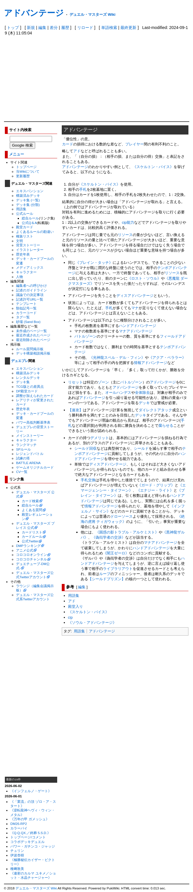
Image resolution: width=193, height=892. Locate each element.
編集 (42, 27)
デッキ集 (23, 382)
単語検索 (109, 27)
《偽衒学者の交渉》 (108, 537)
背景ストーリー (28, 245)
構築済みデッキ (28, 195)
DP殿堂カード (27, 391)
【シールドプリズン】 (106, 579)
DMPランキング (28, 546)
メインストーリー (29, 435)
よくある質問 (32, 510)
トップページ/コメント (27, 837)
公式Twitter (30, 541)
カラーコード (26, 313)
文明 (19, 241)
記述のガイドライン (31, 290)
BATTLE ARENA (28, 463)
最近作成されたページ (33, 335)
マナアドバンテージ (135, 331)
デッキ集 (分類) (28, 205)
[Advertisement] (96, 78)
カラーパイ (18, 828)
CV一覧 (21, 472)
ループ (104, 574)
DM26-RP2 (18, 823)
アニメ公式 (24, 550)
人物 (19, 276)
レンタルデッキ (28, 377)
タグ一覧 (23, 317)
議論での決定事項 (29, 295)
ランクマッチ (26, 445)
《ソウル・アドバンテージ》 (92, 622)
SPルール (23, 449)
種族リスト (24, 236)
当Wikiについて (27, 171)
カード (67, 144)
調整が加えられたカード (35, 396)
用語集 (21, 209)
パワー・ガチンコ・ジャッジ (32, 846)
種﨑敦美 (17, 868)
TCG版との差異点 (30, 386)
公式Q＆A (29, 223)
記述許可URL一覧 (29, 299)
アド (77, 151)
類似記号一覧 (26, 308)
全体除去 (142, 392)
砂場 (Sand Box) (28, 322)
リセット (75, 382)
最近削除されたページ (33, 340)
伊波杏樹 (17, 855)
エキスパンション (29, 191)
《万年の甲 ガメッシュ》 (29, 819)
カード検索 (30, 501)
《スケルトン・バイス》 (153, 167)
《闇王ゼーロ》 (116, 553)
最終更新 (128, 27)
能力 (130, 222)
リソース (125, 235)
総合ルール (30, 218)
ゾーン (103, 382)
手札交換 (88, 480)
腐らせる (165, 425)
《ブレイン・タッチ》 (94, 262)
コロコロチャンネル (31, 559)
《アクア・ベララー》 (167, 357)
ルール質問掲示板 (29, 349)
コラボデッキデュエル (27, 842)
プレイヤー (134, 144)
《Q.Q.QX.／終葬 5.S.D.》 (30, 833)
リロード (85, 27)
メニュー (16, 154)
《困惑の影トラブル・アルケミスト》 (127, 532)
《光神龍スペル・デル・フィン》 (117, 357)
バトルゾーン (85, 336)
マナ (135, 308)
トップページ (26, 167)
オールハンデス (118, 392)
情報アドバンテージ (150, 363)
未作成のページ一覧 (31, 331)
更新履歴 (23, 176)
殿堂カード (24, 227)
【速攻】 (75, 410)
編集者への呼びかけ (31, 285)
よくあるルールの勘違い (35, 231)
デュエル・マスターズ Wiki (92, 14)
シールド (141, 448)
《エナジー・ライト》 (155, 490)
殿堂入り (75, 606)
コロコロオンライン (31, 554)
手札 (83, 189)
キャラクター (26, 272)
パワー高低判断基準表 (33, 422)
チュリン (17, 850)
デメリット (99, 438)
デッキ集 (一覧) (28, 200)
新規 (31, 27)
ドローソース (121, 516)
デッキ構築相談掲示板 (33, 353)
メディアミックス (29, 267)
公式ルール (24, 213)
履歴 (65, 27)
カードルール (32, 536)
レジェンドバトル (29, 453)
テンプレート (26, 303)
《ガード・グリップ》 (156, 485)
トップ (13, 27)
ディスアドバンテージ (135, 295)
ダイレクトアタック (155, 410)
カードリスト (32, 532)
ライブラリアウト (118, 568)
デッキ (144, 403)
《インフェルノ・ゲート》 (30, 791)
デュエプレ (19, 361)
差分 (54, 27)
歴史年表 (23, 254)
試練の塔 (23, 458)
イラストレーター (29, 250)
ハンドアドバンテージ (137, 326)
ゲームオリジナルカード (35, 467)
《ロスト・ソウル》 (144, 278)
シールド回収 (85, 448)
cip (124, 222)
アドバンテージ (34, 12)
